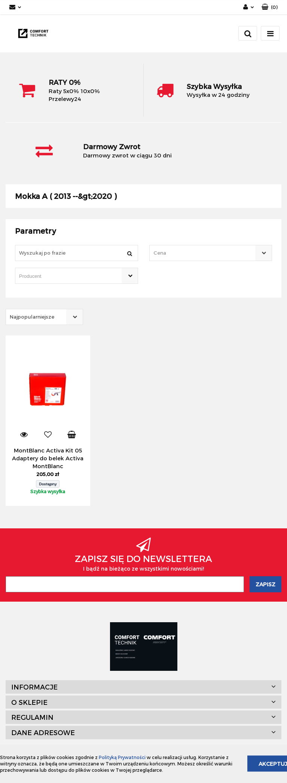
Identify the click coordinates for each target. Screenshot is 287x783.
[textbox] (204, 253)
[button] (269, 7)
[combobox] (210, 253)
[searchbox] (66, 276)
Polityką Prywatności (122, 757)
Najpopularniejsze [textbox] (32, 317)
